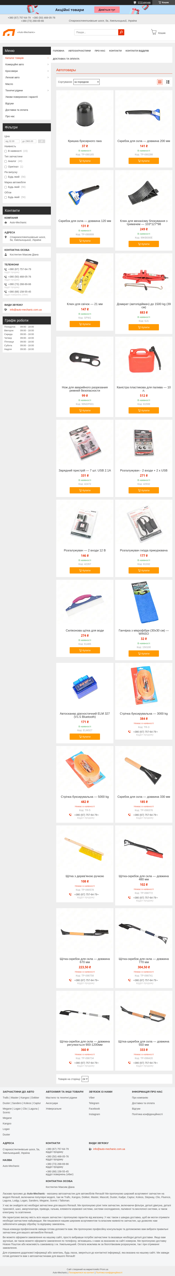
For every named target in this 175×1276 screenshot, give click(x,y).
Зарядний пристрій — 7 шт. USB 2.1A (85, 470)
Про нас (100, 50)
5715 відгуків (144, 2)
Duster (6, 1134)
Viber (92, 1097)
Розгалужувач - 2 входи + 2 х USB (144, 470)
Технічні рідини (14, 90)
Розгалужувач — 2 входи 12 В (85, 550)
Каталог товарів (14, 58)
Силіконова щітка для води (85, 630)
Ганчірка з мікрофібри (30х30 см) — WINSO (144, 632)
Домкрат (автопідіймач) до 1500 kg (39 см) (144, 306)
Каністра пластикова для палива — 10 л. (144, 389)
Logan (6, 1129)
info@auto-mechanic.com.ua (26, 309)
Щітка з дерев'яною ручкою (85, 876)
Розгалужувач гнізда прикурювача (144, 550)
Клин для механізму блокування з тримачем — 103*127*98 (143, 222)
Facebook (94, 1108)
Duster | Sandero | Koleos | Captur (22, 1103)
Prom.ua (104, 1269)
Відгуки (9, 103)
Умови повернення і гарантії (21, 96)
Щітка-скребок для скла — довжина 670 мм (85, 960)
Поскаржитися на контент (81, 1272)
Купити (86, 160)
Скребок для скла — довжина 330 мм (144, 796)
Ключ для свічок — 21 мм (85, 304)
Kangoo (7, 1123)
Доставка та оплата (66, 58)
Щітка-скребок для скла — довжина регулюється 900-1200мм (85, 1043)
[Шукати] (121, 32)
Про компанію (140, 1097)
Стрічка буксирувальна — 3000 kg (144, 713)
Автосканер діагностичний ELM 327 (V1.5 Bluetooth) (85, 715)
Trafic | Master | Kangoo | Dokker (21, 1097)
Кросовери (11, 71)
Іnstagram (94, 1114)
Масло (9, 84)
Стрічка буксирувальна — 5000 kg (85, 796)
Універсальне (53, 1108)
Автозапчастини (79, 50)
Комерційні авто (14, 64)
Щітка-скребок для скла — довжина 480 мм (144, 878)
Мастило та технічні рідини (61, 1097)
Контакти (115, 50)
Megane (7, 1118)
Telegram (94, 1103)
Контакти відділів (137, 50)
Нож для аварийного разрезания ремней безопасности (85, 389)
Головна (58, 50)
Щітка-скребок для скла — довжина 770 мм (144, 960)
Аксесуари (52, 1103)
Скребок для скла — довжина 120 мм (85, 221)
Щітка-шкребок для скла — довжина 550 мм (143, 1043)
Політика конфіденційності (147, 1114)
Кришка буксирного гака (85, 141)
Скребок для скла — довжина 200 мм (144, 141)
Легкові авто (12, 77)
